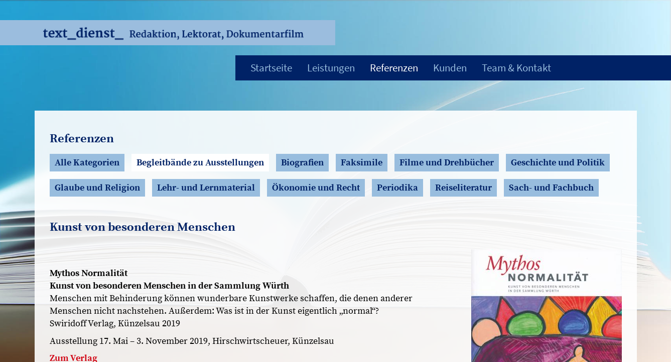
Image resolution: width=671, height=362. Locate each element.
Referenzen (394, 67)
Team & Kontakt (516, 67)
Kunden (450, 67)
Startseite (271, 67)
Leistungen (331, 67)
